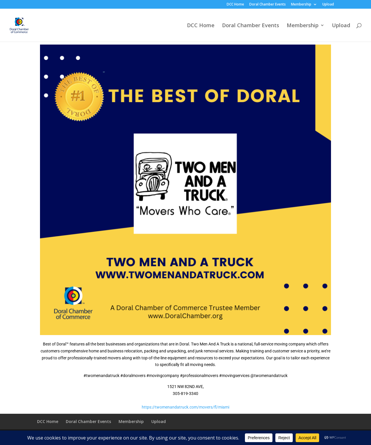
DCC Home (235, 5)
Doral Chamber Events (267, 5)
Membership (301, 5)
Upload (328, 5)
